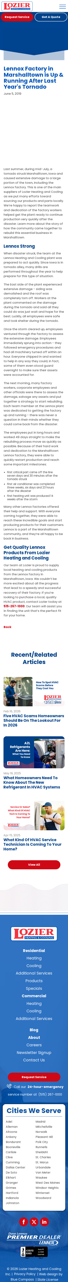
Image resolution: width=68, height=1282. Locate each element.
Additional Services (34, 973)
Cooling (34, 965)
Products (34, 980)
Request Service (34, 1077)
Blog (34, 1030)
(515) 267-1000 (50, 1094)
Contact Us (34, 1060)
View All (34, 865)
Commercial (34, 996)
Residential (34, 950)
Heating (34, 958)
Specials (34, 988)
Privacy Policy (25, 1274)
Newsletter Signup (34, 1052)
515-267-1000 (14, 606)
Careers (34, 1045)
